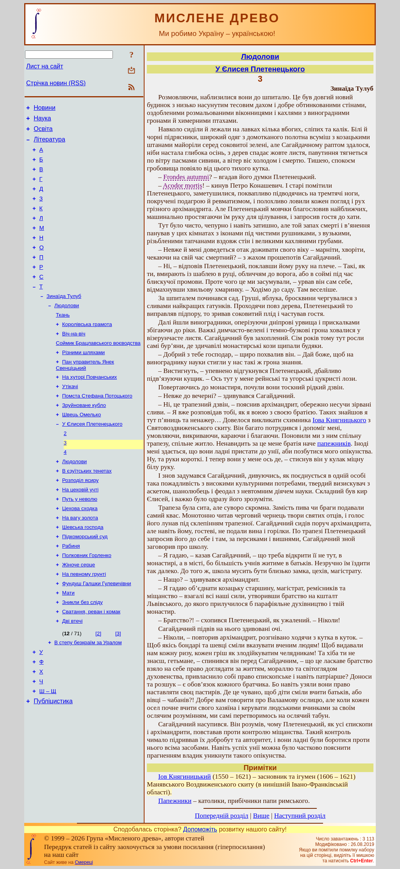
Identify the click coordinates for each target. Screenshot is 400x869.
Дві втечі (72, 671)
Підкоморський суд (84, 579)
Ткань (63, 339)
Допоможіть (200, 829)
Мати (68, 640)
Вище (261, 815)
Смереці (84, 862)
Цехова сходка (80, 549)
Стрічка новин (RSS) (56, 83)
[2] (98, 683)
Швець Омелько (81, 447)
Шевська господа (83, 569)
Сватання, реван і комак (91, 660)
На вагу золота (80, 559)
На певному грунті (84, 620)
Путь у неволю (79, 538)
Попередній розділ (221, 815)
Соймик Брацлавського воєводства (98, 370)
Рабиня (71, 589)
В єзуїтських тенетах (87, 508)
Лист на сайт (44, 66)
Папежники (174, 800)
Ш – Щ (47, 747)
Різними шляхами (83, 380)
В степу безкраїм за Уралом (88, 693)
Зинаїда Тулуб (63, 319)
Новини (44, 109)
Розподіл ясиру (80, 518)
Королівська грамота (87, 350)
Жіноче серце (78, 610)
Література (49, 144)
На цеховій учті (80, 528)
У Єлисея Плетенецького (92, 457)
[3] (118, 683)
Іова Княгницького (339, 420)
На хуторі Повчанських (89, 406)
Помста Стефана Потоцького (97, 427)
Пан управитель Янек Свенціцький (85, 393)
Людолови (66, 329)
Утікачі (70, 416)
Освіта (43, 132)
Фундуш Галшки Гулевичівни (96, 630)
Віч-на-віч (73, 360)
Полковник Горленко (86, 599)
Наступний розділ (299, 815)
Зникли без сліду (82, 650)
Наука (42, 120)
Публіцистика (53, 758)
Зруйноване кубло (84, 437)
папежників (334, 443)
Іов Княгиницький (184, 776)
